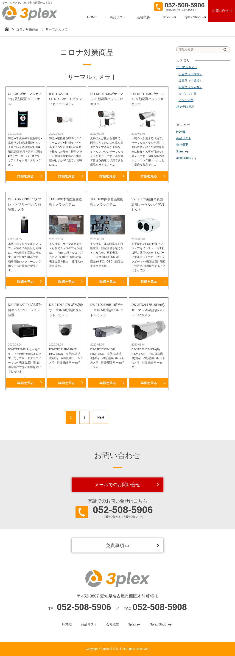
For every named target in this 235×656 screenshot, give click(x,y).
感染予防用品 (185, 107)
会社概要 (143, 17)
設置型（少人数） (190, 87)
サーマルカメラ (186, 67)
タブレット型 (187, 93)
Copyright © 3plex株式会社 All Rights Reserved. (117, 648)
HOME (92, 17)
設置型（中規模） (190, 80)
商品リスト (118, 17)
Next (100, 417)
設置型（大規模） (190, 74)
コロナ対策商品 (27, 29)
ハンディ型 (186, 100)
